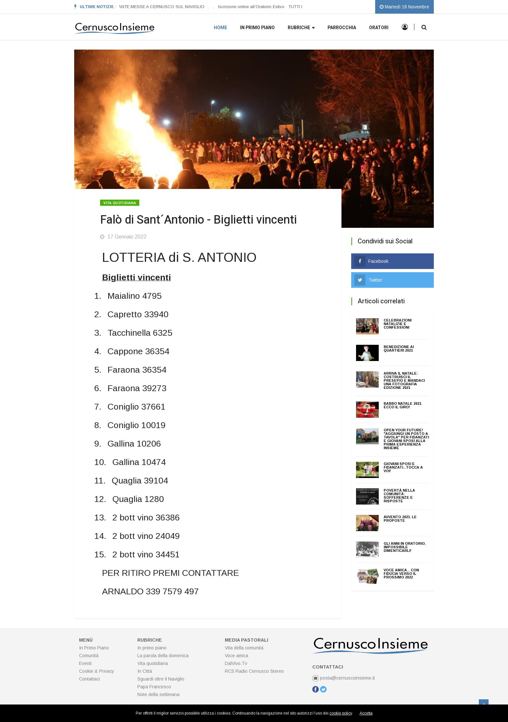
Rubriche (301, 28)
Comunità (88, 655)
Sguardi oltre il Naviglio (160, 678)
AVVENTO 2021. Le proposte (400, 518)
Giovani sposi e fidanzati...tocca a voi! (403, 467)
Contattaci (89, 678)
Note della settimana (158, 694)
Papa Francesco (154, 686)
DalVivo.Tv (236, 663)
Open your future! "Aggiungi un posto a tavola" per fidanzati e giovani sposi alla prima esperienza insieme (406, 439)
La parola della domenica (163, 655)
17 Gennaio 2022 (123, 236)
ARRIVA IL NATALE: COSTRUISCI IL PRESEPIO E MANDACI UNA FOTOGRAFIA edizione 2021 (404, 380)
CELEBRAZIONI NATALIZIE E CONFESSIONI (397, 323)
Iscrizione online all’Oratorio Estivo (251, 6)
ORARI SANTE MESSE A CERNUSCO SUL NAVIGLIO (152, 6)
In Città (144, 671)
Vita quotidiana (119, 203)
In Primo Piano (94, 647)
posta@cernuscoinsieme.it (343, 678)
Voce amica (236, 655)
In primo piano (257, 27)
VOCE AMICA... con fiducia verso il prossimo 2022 (401, 573)
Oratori (378, 27)
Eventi (85, 663)
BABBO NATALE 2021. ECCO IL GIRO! (403, 405)
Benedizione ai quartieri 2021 (399, 348)
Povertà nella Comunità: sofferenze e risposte (399, 495)
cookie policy (340, 713)
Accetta (366, 713)
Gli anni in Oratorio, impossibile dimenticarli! (405, 547)
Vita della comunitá (244, 647)
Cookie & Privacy (96, 671)
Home (220, 27)
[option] (154, 7)
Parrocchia (342, 27)
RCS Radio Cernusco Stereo (254, 671)
